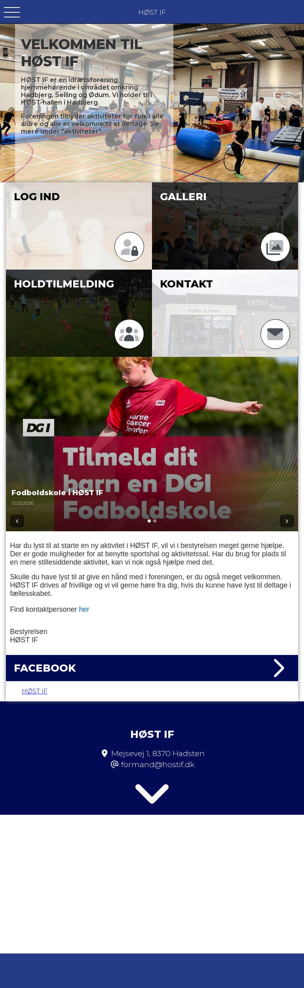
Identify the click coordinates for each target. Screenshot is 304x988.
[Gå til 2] (154, 521)
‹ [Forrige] (17, 521)
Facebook (152, 668)
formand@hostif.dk (157, 744)
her (84, 609)
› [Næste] (286, 521)
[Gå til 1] (149, 521)
